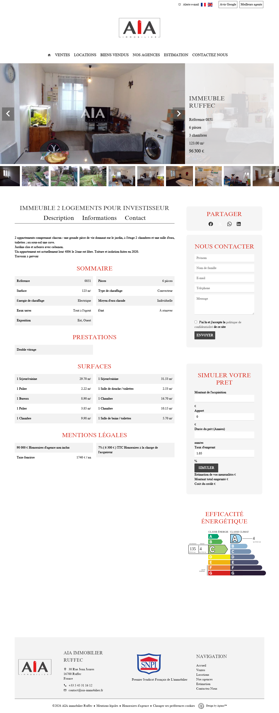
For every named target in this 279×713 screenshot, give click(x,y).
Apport (199, 410)
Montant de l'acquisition (210, 392)
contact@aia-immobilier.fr (86, 690)
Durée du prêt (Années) (209, 429)
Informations (99, 217)
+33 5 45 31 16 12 (80, 685)
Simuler (206, 468)
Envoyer (204, 335)
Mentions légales (107, 705)
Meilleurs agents (251, 4)
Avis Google (228, 4)
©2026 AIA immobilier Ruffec (72, 705)
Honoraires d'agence (135, 705)
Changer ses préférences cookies (174, 705)
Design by (216, 705)
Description (58, 217)
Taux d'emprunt (204, 447)
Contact (135, 217)
